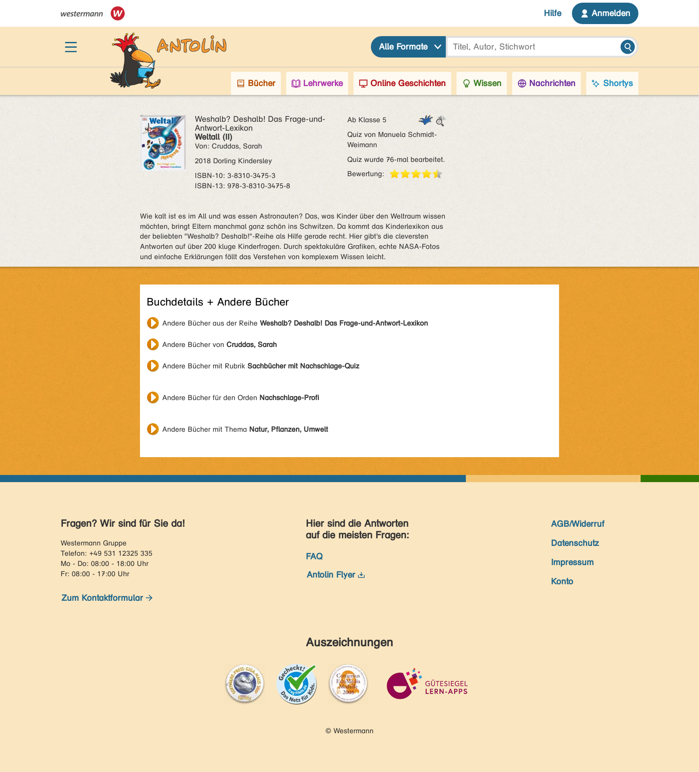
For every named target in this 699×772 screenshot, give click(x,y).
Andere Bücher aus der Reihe (295, 323)
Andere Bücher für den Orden (240, 397)
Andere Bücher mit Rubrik (260, 366)
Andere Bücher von (219, 344)
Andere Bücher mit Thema (245, 429)
